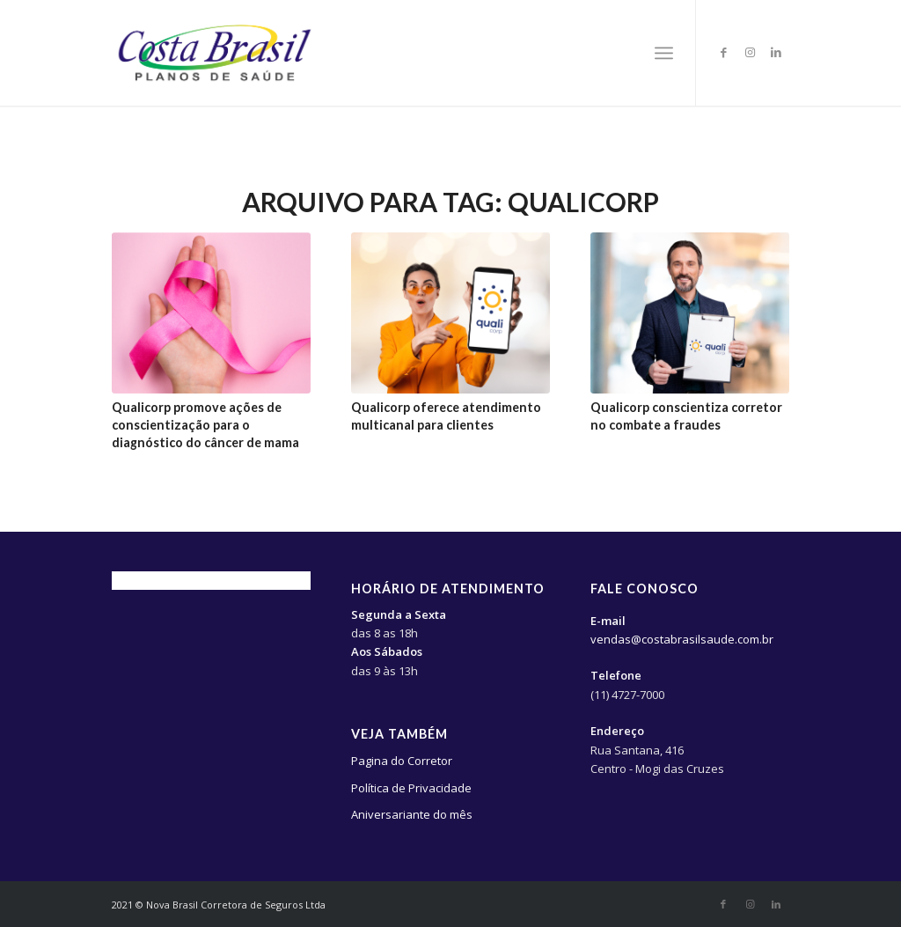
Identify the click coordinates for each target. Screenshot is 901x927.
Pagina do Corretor (401, 761)
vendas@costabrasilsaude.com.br (681, 639)
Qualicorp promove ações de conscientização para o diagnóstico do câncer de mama (205, 425)
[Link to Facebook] (723, 52)
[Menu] (664, 53)
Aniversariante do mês (411, 814)
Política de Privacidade (411, 788)
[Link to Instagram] (749, 52)
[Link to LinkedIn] (776, 52)
